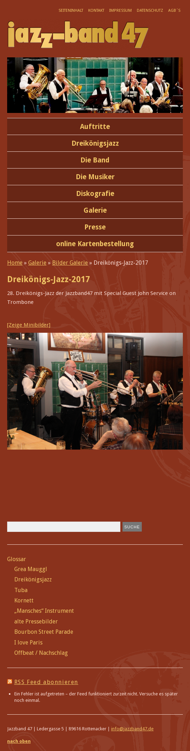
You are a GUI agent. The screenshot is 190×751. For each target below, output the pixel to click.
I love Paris (28, 642)
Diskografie (95, 194)
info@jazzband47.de (132, 728)
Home (14, 262)
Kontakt (96, 10)
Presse (95, 227)
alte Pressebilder (36, 621)
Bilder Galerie (70, 262)
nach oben (19, 741)
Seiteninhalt (71, 10)
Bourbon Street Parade (43, 631)
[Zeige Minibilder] (28, 325)
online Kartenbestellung (95, 244)
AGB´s (174, 10)
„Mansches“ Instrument (44, 610)
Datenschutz (150, 10)
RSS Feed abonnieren (46, 682)
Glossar (16, 559)
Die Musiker (95, 177)
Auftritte (95, 127)
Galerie (95, 210)
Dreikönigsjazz (95, 143)
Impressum (120, 10)
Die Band (95, 160)
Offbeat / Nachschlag (41, 652)
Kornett (24, 600)
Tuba (21, 590)
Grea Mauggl (30, 569)
